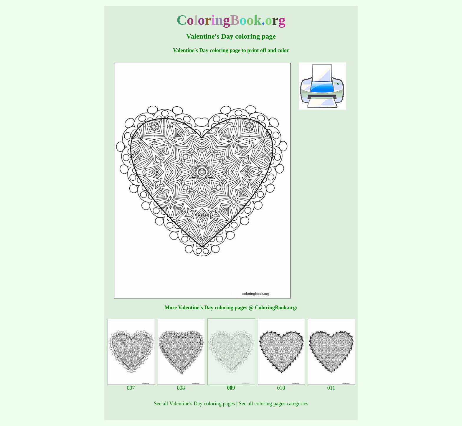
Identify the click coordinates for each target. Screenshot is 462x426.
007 (131, 385)
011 (331, 385)
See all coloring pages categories (273, 404)
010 (281, 385)
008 (181, 385)
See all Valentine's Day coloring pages (194, 404)
